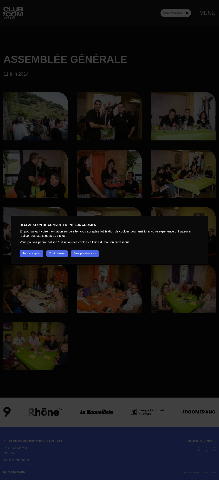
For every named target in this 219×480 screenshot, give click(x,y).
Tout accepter (32, 253)
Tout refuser (60, 253)
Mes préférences (89, 253)
